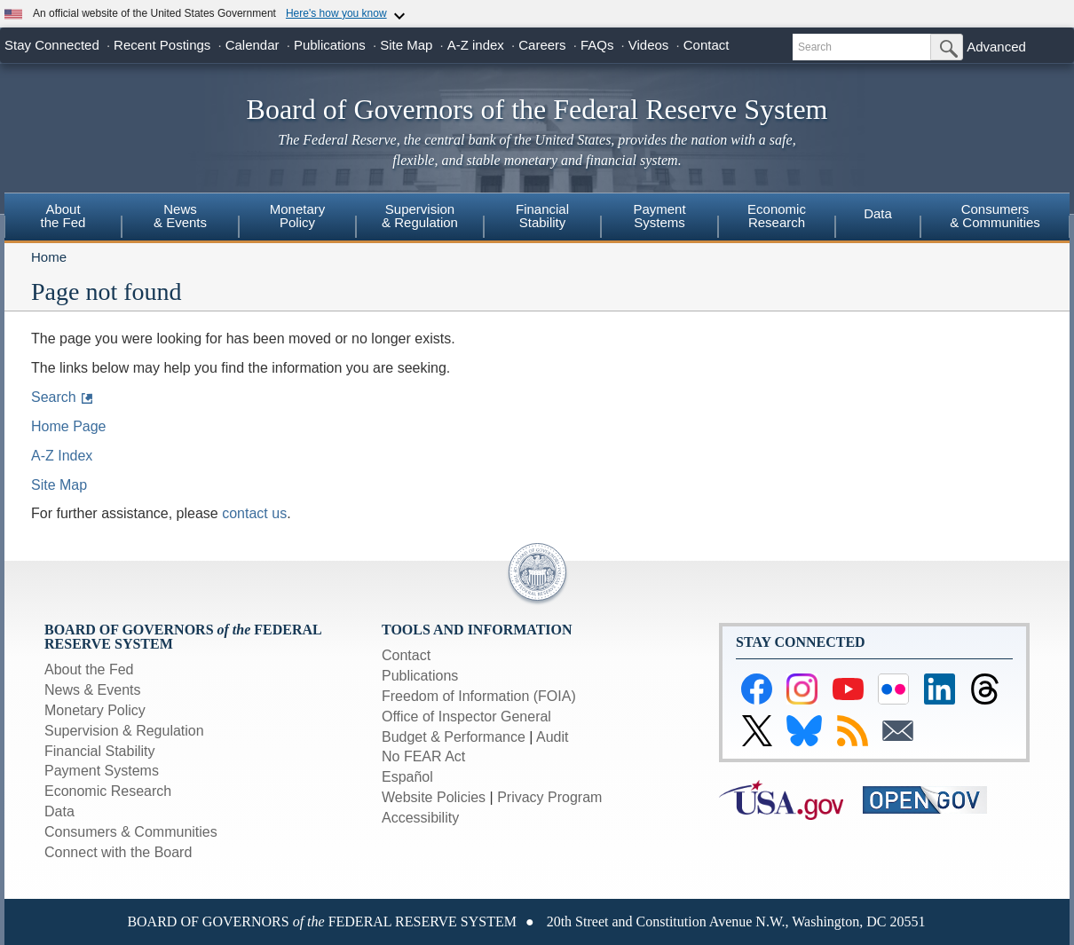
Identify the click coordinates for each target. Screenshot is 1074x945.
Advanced (996, 46)
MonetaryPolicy (298, 215)
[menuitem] (63, 218)
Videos (648, 44)
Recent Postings (162, 44)
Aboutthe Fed (63, 215)
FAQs (597, 44)
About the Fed (89, 669)
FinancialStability (542, 215)
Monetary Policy (95, 710)
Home (49, 256)
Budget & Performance (453, 736)
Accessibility (420, 817)
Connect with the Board (118, 852)
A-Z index (475, 44)
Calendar (252, 44)
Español (407, 776)
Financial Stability (99, 751)
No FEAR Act (423, 756)
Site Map (406, 44)
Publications (330, 44)
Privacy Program (549, 797)
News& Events (180, 215)
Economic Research (107, 791)
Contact (706, 44)
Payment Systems (101, 770)
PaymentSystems (659, 215)
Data (878, 213)
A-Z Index (61, 455)
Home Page (69, 426)
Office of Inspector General (466, 716)
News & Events (92, 689)
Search (53, 397)
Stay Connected (51, 44)
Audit (552, 736)
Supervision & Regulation (124, 730)
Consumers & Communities (995, 215)
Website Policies (434, 797)
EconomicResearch (776, 215)
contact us (254, 513)
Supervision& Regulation (420, 215)
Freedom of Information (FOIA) (479, 696)
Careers (541, 44)
